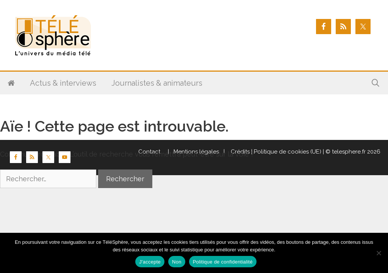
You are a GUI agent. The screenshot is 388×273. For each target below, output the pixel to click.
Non (176, 262)
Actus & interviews (63, 83)
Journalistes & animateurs (156, 83)
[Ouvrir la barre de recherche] (375, 83)
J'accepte (150, 262)
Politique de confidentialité (223, 262)
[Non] (378, 253)
